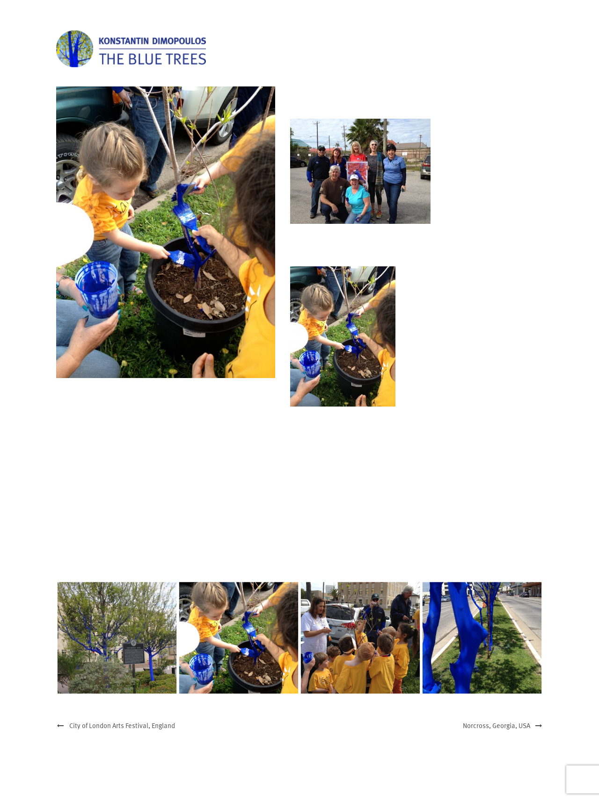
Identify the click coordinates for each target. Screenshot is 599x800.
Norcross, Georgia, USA (503, 725)
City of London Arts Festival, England (115, 725)
